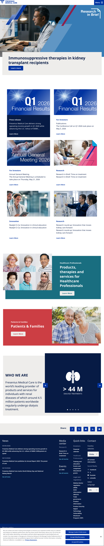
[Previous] (47, 385)
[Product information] (79, 502)
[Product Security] (78, 506)
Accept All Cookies (77, 542)
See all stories (63, 459)
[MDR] (79, 485)
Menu (97, 2)
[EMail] (99, 429)
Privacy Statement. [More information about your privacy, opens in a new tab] (31, 540)
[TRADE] (79, 498)
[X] (79, 429)
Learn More (13, 134)
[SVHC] (79, 492)
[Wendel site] (79, 462)
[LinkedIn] (92, 429)
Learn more (16, 68)
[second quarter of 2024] (79, 450)
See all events (63, 473)
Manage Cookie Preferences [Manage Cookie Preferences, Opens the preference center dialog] (77, 532)
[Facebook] (72, 429)
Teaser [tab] (67, 409)
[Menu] (99, 2)
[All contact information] (93, 461)
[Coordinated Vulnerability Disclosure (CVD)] (79, 513)
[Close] (101, 537)
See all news (6, 477)
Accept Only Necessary (77, 537)
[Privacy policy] (10, 527)
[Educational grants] (79, 472)
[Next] (98, 385)
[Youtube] (92, 475)
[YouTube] (85, 429)
